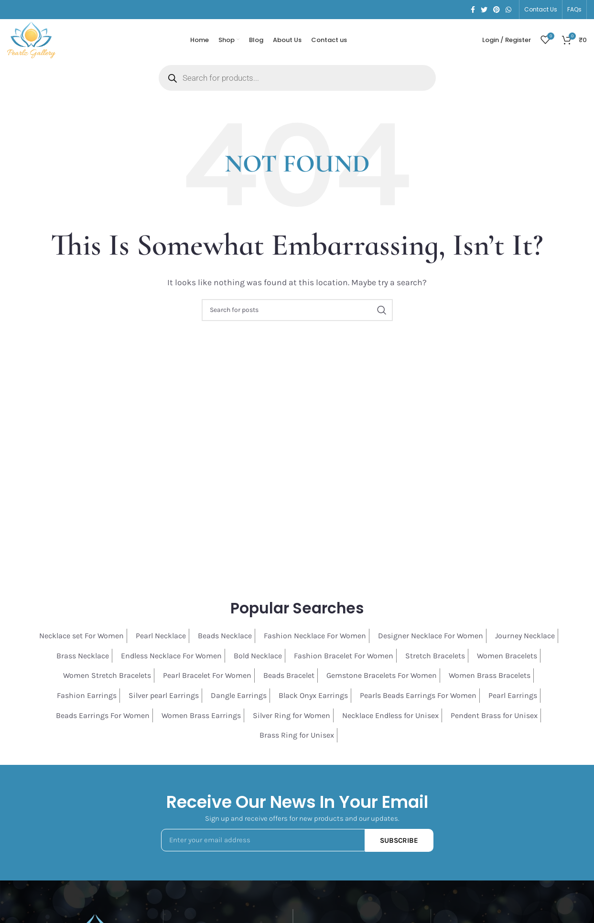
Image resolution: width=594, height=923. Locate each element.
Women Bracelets (507, 657)
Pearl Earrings (512, 696)
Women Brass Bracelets (489, 676)
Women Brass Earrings (201, 716)
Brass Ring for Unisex (296, 736)
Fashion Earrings (87, 696)
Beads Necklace (225, 637)
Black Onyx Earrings (313, 696)
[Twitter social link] (484, 9)
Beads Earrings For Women (103, 716)
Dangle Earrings (239, 696)
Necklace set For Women (81, 637)
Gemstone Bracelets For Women (381, 676)
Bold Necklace (258, 657)
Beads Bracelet (288, 676)
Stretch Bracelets (435, 657)
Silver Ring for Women (291, 716)
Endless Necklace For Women (171, 657)
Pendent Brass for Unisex (494, 716)
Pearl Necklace (161, 637)
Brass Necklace (82, 657)
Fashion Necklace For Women (315, 637)
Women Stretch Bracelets (107, 676)
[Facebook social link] (473, 9)
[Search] (297, 311)
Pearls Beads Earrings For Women (418, 696)
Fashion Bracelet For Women (343, 657)
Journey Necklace (525, 637)
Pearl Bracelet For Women (207, 676)
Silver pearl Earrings (164, 696)
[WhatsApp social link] (508, 9)
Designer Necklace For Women (430, 637)
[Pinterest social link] (496, 9)
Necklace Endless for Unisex (390, 716)
